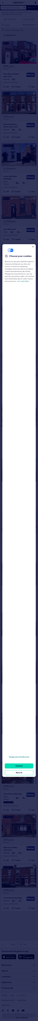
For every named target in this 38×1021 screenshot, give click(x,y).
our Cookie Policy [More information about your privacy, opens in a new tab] (23, 281)
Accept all (19, 766)
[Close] (33, 246)
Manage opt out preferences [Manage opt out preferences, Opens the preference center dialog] (19, 757)
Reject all (19, 773)
